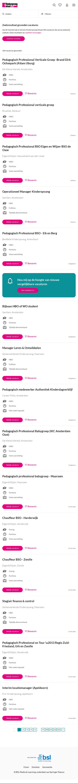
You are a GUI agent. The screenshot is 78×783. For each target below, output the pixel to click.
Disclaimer (36, 767)
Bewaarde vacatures (60, 5)
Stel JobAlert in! (27, 290)
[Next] (63, 729)
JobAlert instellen (13, 38)
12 (55, 729)
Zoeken (6, 14)
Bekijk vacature (12, 93)
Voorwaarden (47, 767)
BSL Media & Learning (26, 772)
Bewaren (32, 93)
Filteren (46, 14)
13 (59, 729)
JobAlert (67, 5)
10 (47, 729)
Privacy (26, 767)
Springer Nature (57, 772)
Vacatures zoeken (54, 5)
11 (51, 729)
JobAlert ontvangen (33, 32)
